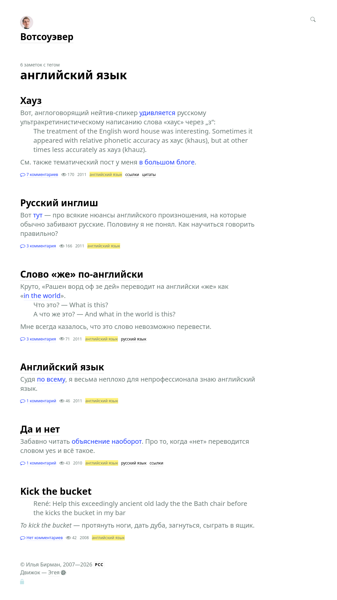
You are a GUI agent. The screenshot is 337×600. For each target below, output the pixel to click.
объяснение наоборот (107, 441)
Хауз (30, 100)
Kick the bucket (55, 491)
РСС (99, 564)
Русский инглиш (59, 202)
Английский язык (62, 367)
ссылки (132, 174)
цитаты (149, 174)
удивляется (157, 112)
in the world (42, 295)
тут (38, 215)
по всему (51, 379)
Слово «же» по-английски (81, 274)
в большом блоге (166, 162)
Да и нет (40, 429)
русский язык (133, 339)
